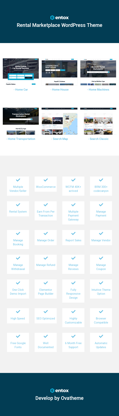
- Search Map (59, 139)
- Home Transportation (20, 139)
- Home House (59, 89)
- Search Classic (98, 139)
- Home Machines (98, 89)
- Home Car (21, 89)
